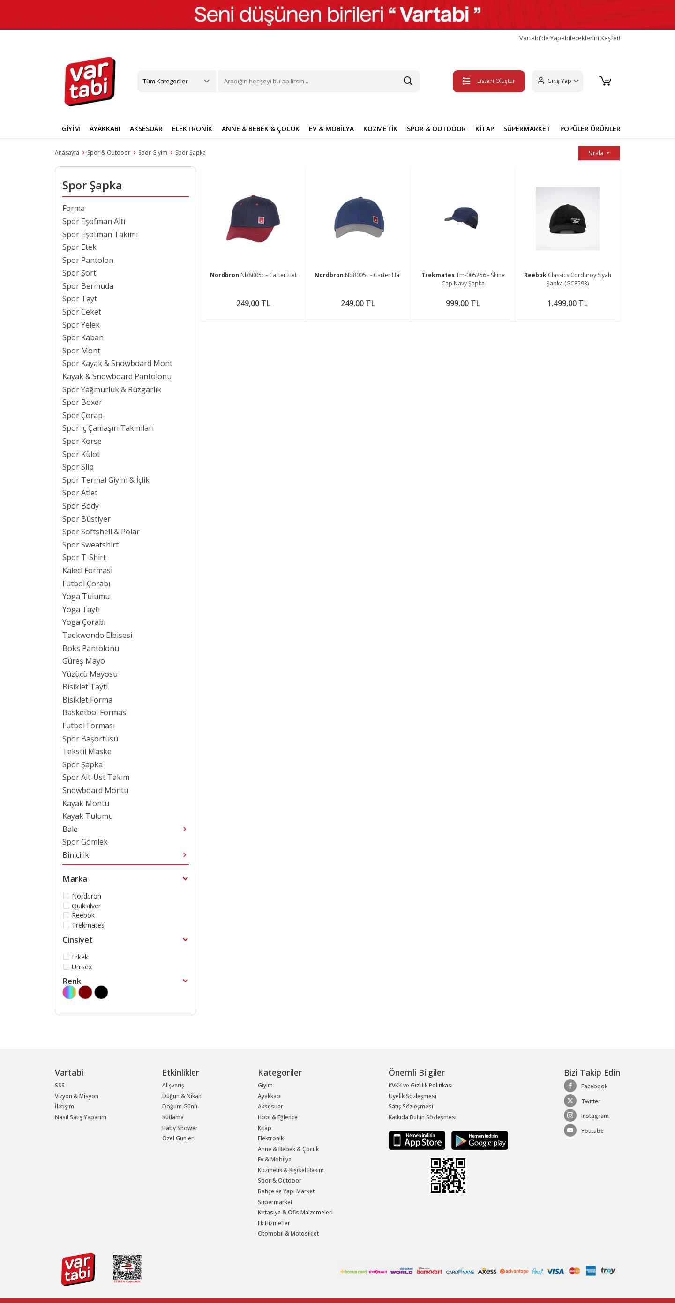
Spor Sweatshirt (90, 544)
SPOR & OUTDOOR (436, 128)
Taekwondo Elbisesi (97, 635)
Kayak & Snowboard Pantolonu (117, 376)
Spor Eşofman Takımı (100, 234)
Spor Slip (78, 467)
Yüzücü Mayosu (90, 674)
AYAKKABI (105, 128)
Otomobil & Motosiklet (288, 1233)
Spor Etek (79, 247)
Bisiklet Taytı (85, 686)
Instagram (586, 1115)
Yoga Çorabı (83, 622)
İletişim (64, 1106)
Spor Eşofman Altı (93, 221)
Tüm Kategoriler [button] (165, 81)
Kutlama (173, 1117)
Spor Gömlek (85, 842)
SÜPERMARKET (527, 128)
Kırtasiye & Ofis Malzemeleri (295, 1212)
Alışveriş (173, 1085)
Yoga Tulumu (86, 596)
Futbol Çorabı (86, 583)
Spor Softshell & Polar (101, 531)
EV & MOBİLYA (331, 128)
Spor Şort (79, 273)
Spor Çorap (82, 415)
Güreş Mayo (83, 661)
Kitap (264, 1128)
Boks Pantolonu (90, 648)
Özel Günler (178, 1138)
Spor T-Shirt (84, 557)
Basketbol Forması (95, 712)
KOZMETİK (380, 128)
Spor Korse (82, 441)
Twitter (582, 1101)
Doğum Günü (179, 1106)
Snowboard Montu (95, 790)
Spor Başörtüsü (90, 739)
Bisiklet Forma (87, 700)
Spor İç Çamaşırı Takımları (108, 428)
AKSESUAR (146, 128)
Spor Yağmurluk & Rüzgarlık (111, 389)
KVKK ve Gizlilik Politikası (421, 1085)
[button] (555, 81)
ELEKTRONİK (192, 128)
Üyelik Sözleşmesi (412, 1096)
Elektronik (271, 1138)
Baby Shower (180, 1128)
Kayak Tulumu (87, 816)
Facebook (586, 1086)
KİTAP (484, 128)
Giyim (265, 1085)
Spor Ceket (81, 312)
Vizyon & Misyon (76, 1096)
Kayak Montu (85, 803)
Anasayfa (67, 153)
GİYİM (71, 128)
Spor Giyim (152, 153)
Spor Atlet (80, 492)
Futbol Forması (88, 725)
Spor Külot (81, 454)
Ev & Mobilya (275, 1159)
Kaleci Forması (87, 570)
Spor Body (80, 506)
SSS (60, 1085)
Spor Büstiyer (86, 519)
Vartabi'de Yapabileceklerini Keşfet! (569, 38)
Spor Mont (81, 350)
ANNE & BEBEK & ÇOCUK (261, 128)
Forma (73, 208)
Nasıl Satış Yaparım (80, 1117)
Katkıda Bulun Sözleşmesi (423, 1117)
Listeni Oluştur (487, 81)
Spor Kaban (83, 337)
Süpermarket (275, 1202)
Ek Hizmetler (274, 1223)
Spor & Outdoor (108, 153)
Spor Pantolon (87, 260)
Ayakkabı (270, 1096)
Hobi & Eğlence (278, 1117)
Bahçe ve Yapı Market (286, 1191)
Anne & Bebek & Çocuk (288, 1149)
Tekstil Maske (87, 751)
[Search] (319, 81)
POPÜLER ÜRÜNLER (590, 128)
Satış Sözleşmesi (411, 1106)
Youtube (584, 1130)
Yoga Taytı (81, 609)
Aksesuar (270, 1106)
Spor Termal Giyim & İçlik (106, 480)
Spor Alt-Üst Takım (95, 777)
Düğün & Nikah (182, 1096)
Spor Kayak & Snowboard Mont (117, 363)
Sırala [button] (597, 153)
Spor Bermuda (87, 286)
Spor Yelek (81, 325)
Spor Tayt (79, 298)
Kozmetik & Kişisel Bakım (291, 1170)
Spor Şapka (190, 153)
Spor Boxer (82, 402)
